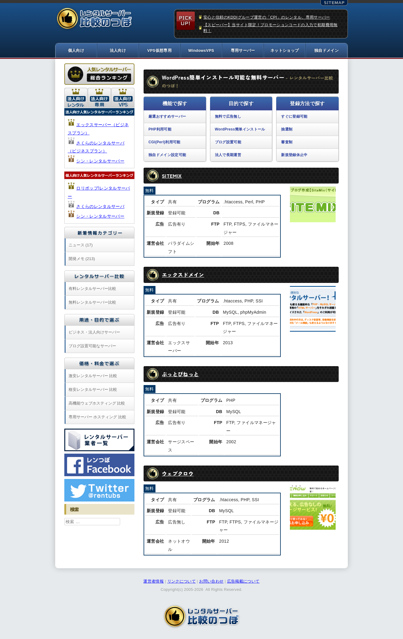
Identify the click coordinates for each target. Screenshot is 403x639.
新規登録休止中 (294, 155)
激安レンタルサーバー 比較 (93, 376)
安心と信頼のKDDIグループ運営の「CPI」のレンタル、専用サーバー (266, 17)
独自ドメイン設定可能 (167, 155)
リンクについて (181, 582)
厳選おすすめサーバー (167, 117)
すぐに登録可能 (294, 117)
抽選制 (286, 130)
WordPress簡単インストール (240, 130)
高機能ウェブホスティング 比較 (97, 404)
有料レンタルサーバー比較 (92, 289)
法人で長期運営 (228, 155)
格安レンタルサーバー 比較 (93, 390)
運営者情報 (153, 582)
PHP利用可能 (159, 130)
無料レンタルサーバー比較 (92, 303)
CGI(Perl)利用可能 (164, 143)
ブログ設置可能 (228, 143)
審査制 (286, 143)
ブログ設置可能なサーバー (92, 346)
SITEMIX (172, 176)
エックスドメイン (184, 275)
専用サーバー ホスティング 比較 (97, 417)
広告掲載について (243, 582)
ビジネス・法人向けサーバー (94, 332)
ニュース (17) (81, 245)
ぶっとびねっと (181, 374)
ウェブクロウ (178, 474)
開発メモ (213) (82, 259)
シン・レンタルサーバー (100, 161)
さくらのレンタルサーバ (100, 207)
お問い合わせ (211, 582)
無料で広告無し (228, 117)
